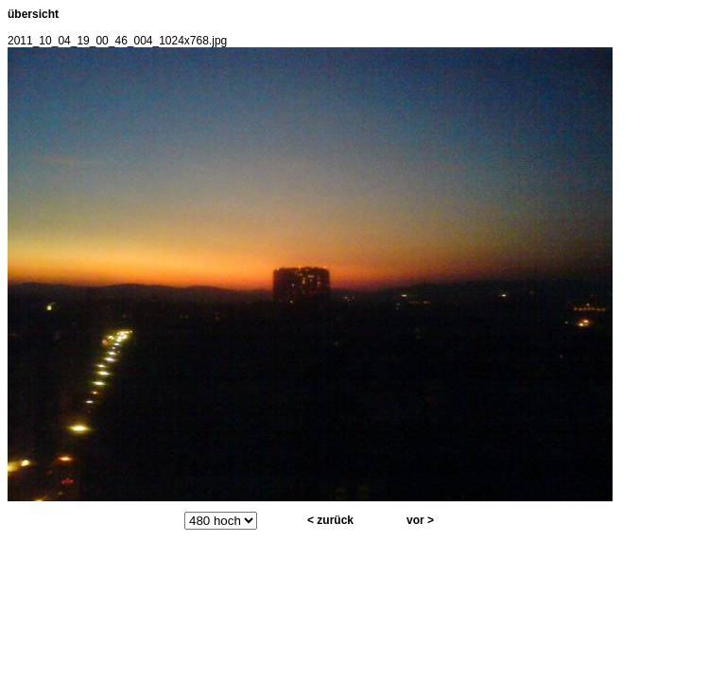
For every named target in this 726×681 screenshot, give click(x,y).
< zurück (330, 520)
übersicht (33, 14)
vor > (420, 520)
